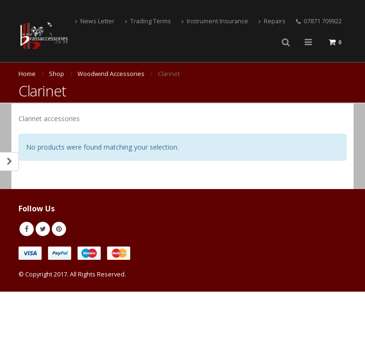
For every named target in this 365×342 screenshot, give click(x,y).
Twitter (43, 229)
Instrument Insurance (215, 21)
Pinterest (59, 229)
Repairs (272, 21)
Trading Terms (148, 21)
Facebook (26, 229)
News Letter (95, 21)
